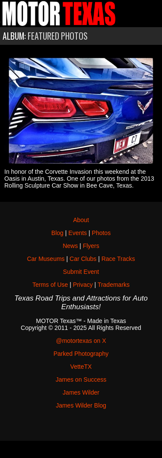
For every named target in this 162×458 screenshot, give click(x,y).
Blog (57, 232)
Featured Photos (58, 36)
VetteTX (81, 366)
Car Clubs (83, 258)
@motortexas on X (81, 340)
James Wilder (81, 392)
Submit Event (81, 271)
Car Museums (45, 258)
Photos (101, 232)
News (70, 245)
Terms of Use (50, 284)
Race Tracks (118, 258)
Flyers (91, 245)
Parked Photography (81, 353)
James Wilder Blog (81, 405)
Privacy (83, 284)
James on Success (81, 379)
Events (77, 232)
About (81, 219)
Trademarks (114, 284)
